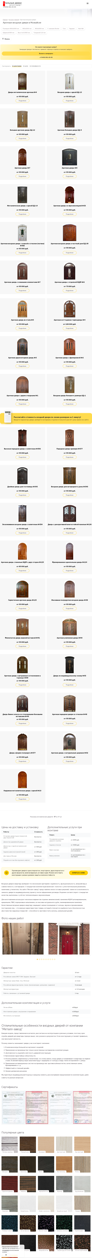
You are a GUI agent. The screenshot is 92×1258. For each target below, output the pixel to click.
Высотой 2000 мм (24, 33)
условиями (5, 1250)
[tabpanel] (23, 938)
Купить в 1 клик (78, 873)
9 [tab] (54, 959)
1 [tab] (37, 959)
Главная (5, 19)
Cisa (64, 28)
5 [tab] (46, 959)
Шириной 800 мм (8, 33)
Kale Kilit (81, 28)
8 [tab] (52, 959)
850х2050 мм (39, 28)
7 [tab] (50, 959)
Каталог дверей (14, 19)
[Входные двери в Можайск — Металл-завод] (12, 3)
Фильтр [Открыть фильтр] (6, 39)
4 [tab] (43, 959)
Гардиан (72, 28)
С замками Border (53, 28)
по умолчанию (16, 66)
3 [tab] (41, 959)
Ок (6, 1255)
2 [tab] (39, 959)
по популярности (35, 66)
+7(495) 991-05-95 (9, 7)
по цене (25, 66)
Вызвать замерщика (46, 53)
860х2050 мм (27, 28)
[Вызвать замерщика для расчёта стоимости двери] (46, 418)
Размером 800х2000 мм (11, 28)
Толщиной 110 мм (39, 33)
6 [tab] (48, 959)
